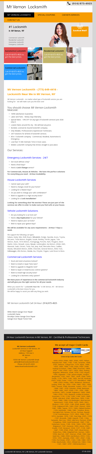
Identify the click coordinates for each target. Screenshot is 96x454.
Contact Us (13, 20)
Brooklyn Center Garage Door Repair (21, 316)
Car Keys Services (70, 15)
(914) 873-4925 (82, 3)
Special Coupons (46, 15)
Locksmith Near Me (32, 287)
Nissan (32, 244)
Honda (29, 251)
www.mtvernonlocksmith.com (26, 366)
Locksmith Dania (13, 314)
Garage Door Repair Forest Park (19, 319)
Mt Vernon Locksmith (27, 6)
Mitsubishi (36, 237)
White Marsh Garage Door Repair (20, 312)
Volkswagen (11, 251)
